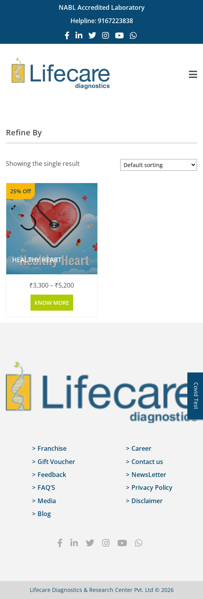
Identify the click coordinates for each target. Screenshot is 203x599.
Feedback (52, 474)
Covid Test (196, 395)
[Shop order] (158, 165)
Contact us (147, 461)
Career (141, 448)
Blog (44, 513)
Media (47, 500)
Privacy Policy (151, 487)
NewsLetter (148, 474)
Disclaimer (147, 500)
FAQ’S (46, 487)
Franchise (52, 448)
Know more (51, 302)
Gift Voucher (56, 461)
